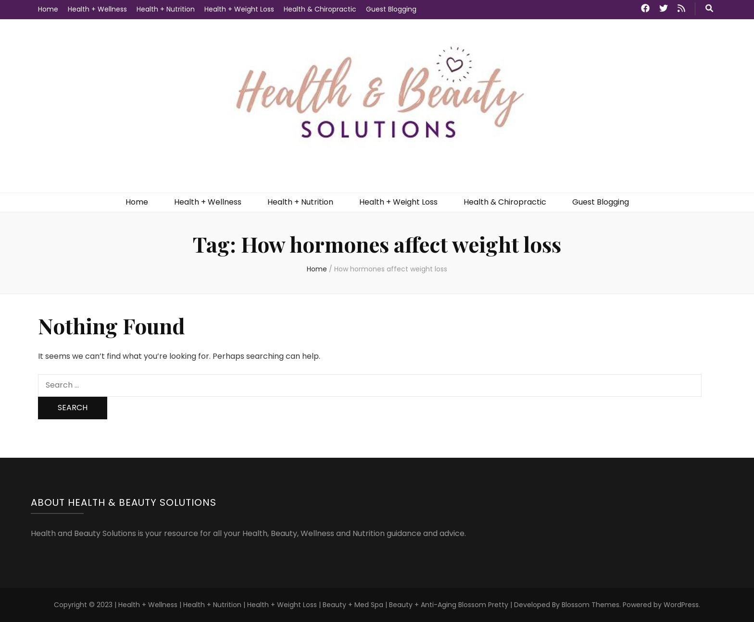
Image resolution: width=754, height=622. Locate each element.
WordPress (681, 605)
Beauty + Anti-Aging (422, 605)
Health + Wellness (97, 9)
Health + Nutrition (166, 9)
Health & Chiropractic (320, 9)
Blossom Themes (590, 605)
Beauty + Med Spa (354, 605)
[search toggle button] (709, 8)
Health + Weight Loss (239, 9)
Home (48, 9)
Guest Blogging (391, 9)
